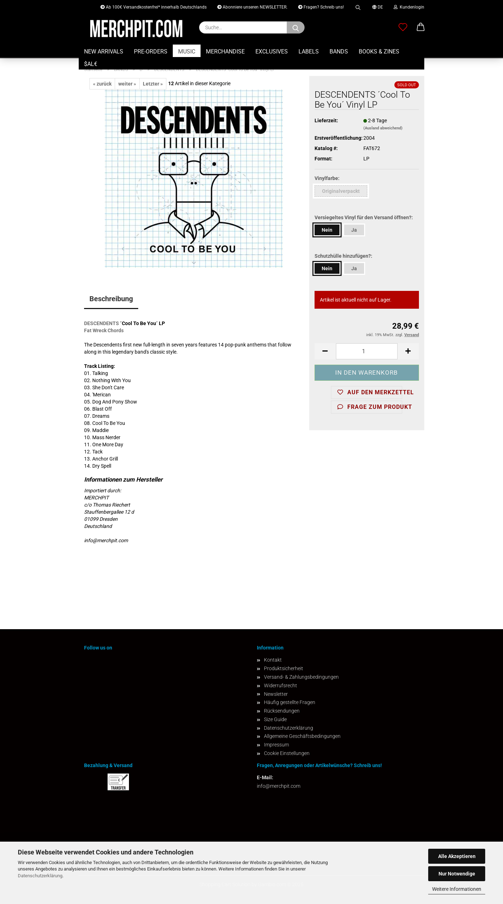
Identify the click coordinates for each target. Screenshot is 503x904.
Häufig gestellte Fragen (289, 702)
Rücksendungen (282, 711)
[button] (421, 27)
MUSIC (186, 51)
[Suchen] (296, 27)
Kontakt (273, 660)
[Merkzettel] (403, 27)
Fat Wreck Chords (104, 330)
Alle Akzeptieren (457, 856)
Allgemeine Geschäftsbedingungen (302, 736)
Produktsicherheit (283, 668)
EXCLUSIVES (271, 51)
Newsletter (276, 694)
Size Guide (275, 719)
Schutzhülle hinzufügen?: (343, 256)
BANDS (339, 51)
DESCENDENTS (101, 323)
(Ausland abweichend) (383, 128)
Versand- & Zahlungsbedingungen (301, 677)
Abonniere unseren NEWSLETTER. (252, 7)
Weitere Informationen (456, 889)
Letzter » (153, 84)
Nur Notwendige (457, 874)
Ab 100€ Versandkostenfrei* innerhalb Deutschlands (153, 7)
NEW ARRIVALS (103, 51)
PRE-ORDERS (150, 51)
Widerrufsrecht (280, 685)
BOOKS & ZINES (379, 51)
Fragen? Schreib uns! (321, 7)
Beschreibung (111, 298)
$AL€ (90, 64)
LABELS (309, 51)
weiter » (127, 84)
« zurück (102, 84)
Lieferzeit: (326, 120)
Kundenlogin (409, 7)
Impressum (276, 745)
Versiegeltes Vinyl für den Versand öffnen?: (364, 217)
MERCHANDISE (225, 51)
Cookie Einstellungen (287, 753)
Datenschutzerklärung (40, 875)
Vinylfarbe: (327, 178)
